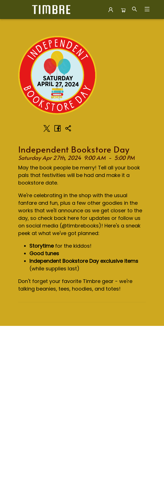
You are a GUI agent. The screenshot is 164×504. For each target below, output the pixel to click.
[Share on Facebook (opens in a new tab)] (57, 128)
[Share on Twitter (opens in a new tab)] (47, 128)
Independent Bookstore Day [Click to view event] (74, 149)
